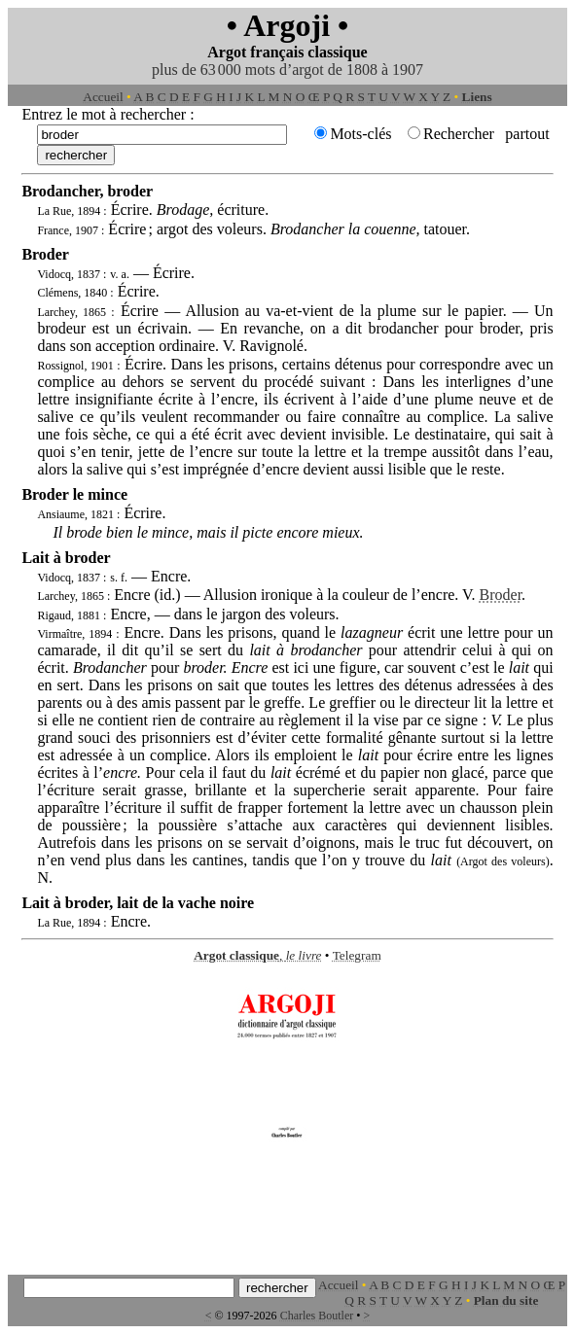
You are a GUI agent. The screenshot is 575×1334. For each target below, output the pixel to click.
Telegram (357, 955)
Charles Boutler (317, 1315)
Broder (501, 594)
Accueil (103, 96)
